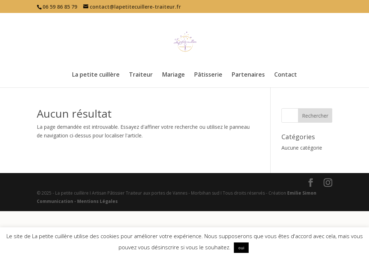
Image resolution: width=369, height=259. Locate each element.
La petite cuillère (96, 75)
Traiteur (141, 75)
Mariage (173, 75)
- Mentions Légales (95, 201)
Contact (285, 75)
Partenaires (248, 75)
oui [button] (241, 247)
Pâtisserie (208, 75)
